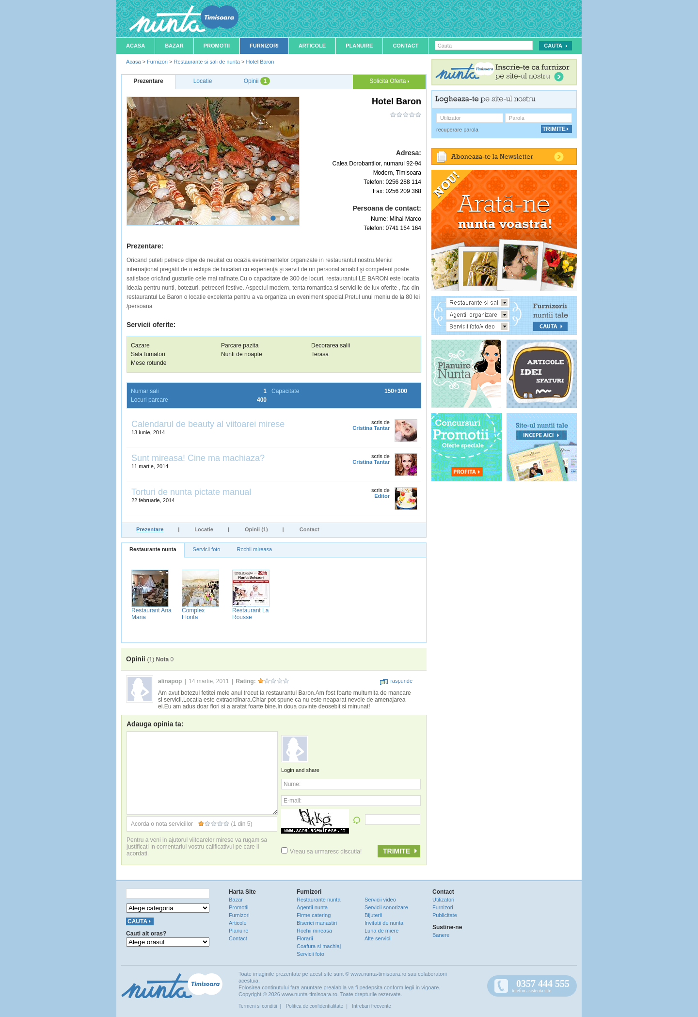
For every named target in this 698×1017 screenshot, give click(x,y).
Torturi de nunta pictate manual (191, 492)
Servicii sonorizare (386, 907)
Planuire (359, 46)
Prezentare (149, 529)
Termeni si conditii (257, 1006)
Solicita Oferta (389, 81)
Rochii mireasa (254, 549)
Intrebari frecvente (371, 1006)
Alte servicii (378, 938)
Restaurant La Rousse (250, 614)
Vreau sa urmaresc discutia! (321, 851)
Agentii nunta (312, 907)
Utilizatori (443, 899)
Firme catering (314, 915)
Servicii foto (207, 549)
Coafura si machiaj (319, 946)
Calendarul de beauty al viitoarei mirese (208, 424)
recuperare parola (457, 129)
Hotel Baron (260, 62)
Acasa (135, 46)
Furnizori (264, 46)
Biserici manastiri (317, 923)
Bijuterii (373, 915)
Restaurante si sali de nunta (206, 62)
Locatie (203, 529)
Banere (440, 935)
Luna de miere (381, 931)
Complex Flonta (193, 614)
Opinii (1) (256, 529)
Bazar (174, 46)
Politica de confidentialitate (314, 1006)
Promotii (217, 46)
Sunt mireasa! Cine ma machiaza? (198, 458)
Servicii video (380, 899)
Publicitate (444, 915)
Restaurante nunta (152, 549)
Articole (312, 46)
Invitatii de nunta (384, 923)
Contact (405, 46)
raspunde (396, 681)
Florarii (305, 938)
